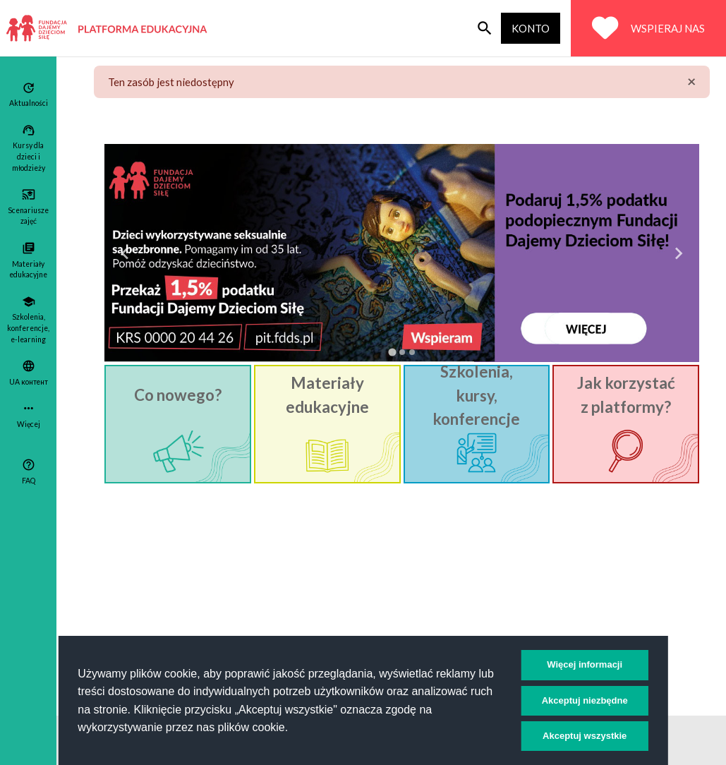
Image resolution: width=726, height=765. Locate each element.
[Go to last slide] (125, 253)
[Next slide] (678, 253)
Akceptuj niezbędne (585, 700)
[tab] (392, 352)
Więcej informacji (584, 664)
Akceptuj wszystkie (585, 735)
